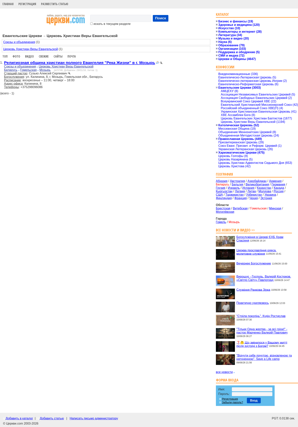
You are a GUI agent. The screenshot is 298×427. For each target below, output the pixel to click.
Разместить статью (54, 4)
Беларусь (10, 70)
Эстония (266, 198)
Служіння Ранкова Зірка (253, 289)
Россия (279, 191)
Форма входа (227, 380)
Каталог (222, 14)
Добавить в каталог (19, 418)
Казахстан (264, 187)
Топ (5, 56)
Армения (275, 181)
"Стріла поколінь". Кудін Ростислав (260, 316)
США (219, 194)
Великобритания (257, 184)
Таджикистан (234, 194)
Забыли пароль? (232, 402)
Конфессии (225, 66)
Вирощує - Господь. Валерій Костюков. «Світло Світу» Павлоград (263, 278)
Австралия (237, 181)
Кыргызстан (224, 191)
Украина (270, 194)
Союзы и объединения (19, 42)
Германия (278, 184)
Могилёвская (225, 211)
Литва (251, 191)
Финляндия (224, 198)
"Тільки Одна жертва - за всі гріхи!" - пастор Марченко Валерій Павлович (262, 331)
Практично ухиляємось (252, 303)
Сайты (58, 56)
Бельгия (237, 184)
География (224, 174)
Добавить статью (52, 418)
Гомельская (28, 70)
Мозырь (45, 70)
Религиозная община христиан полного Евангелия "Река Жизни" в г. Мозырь (79, 62)
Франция (240, 198)
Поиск (160, 18)
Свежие (44, 56)
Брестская (223, 208)
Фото (16, 56)
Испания (248, 187)
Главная (7, 4)
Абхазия (221, 181)
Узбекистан (254, 194)
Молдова (264, 191)
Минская (275, 208)
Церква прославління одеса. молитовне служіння (256, 252)
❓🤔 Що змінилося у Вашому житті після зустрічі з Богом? (261, 344)
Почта (71, 56)
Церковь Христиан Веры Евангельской (30, 49)
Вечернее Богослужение (253, 263)
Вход (254, 400)
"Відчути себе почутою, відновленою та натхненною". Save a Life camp (264, 357)
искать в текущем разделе (110, 23)
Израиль (234, 187)
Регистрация (27, 4)
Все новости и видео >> (235, 230)
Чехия (253, 198)
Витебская (240, 208)
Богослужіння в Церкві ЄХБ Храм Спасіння (259, 238)
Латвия (240, 191)
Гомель (221, 222)
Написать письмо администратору (94, 418)
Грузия (220, 187)
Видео (29, 56)
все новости (224, 372)
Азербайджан (256, 181)
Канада (279, 187)
